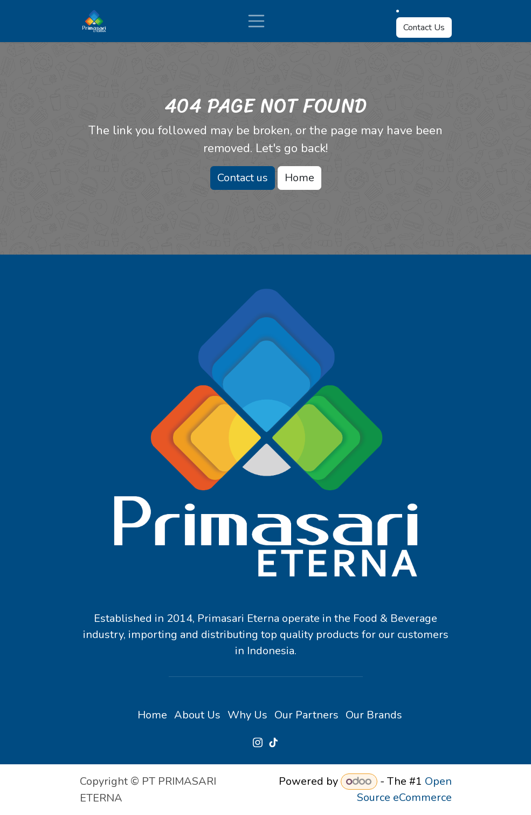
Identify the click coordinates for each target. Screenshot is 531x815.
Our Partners (306, 715)
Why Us (247, 715)
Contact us (242, 177)
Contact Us (424, 27)
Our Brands (374, 715)
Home (299, 177)
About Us (197, 715)
